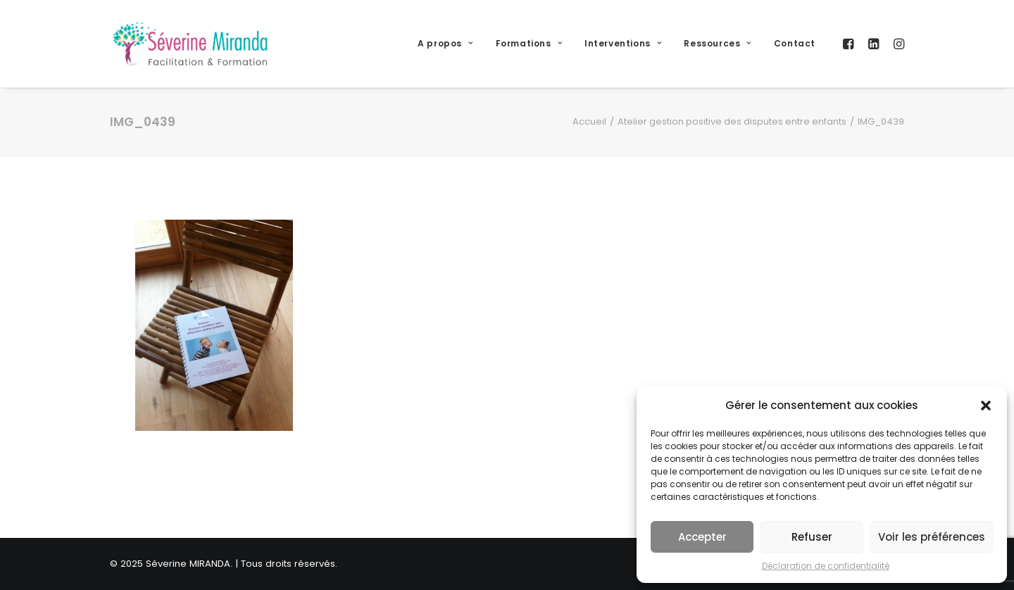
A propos (445, 43)
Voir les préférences (931, 536)
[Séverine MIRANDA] (190, 43)
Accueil (589, 121)
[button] (986, 405)
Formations (529, 43)
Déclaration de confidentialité (825, 566)
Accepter (702, 536)
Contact (794, 43)
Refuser (811, 536)
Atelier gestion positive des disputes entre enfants (732, 121)
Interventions (622, 43)
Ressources (717, 43)
